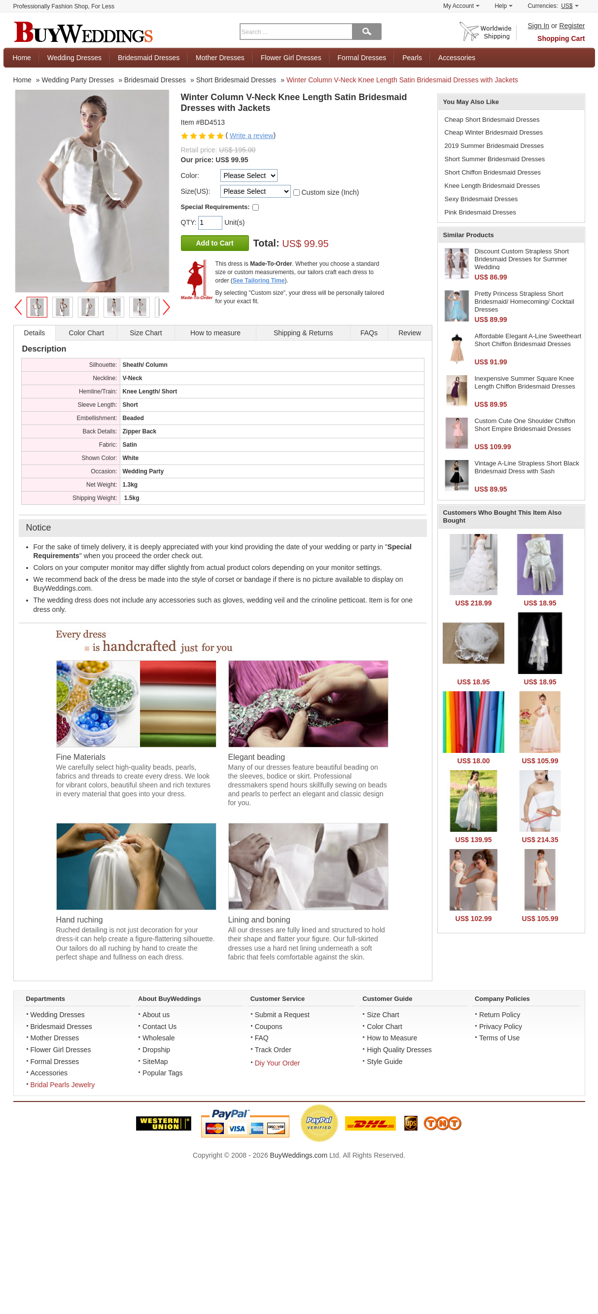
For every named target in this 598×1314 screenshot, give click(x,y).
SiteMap (155, 1061)
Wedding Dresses (74, 58)
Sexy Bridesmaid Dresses (481, 199)
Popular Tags (162, 1073)
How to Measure (392, 1038)
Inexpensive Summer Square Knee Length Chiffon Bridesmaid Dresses (525, 382)
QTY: (190, 222)
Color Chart (384, 1026)
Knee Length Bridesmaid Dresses (492, 185)
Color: (190, 175)
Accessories (456, 58)
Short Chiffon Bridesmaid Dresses (493, 172)
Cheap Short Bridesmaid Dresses (492, 119)
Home (22, 58)
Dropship (156, 1050)
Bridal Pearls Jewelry (63, 1085)
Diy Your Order (277, 1063)
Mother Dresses (220, 58)
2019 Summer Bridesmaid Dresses (494, 145)
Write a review (251, 136)
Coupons (268, 1026)
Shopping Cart (561, 38)
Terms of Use (499, 1038)
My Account (461, 5)
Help (503, 5)
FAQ (262, 1038)
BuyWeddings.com (298, 1155)
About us (156, 1015)
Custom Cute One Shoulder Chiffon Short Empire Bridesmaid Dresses (525, 424)
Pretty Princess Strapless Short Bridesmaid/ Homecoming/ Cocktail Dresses (524, 301)
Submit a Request (282, 1015)
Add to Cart (215, 243)
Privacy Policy (500, 1026)
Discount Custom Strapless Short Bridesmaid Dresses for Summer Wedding (522, 259)
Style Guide (384, 1061)
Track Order (273, 1050)
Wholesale (158, 1038)
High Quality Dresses (399, 1050)
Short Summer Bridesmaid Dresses (495, 159)
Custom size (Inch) (330, 192)
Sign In (539, 26)
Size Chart (383, 1015)
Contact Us (159, 1026)
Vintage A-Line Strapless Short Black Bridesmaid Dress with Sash (527, 467)
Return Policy (499, 1015)
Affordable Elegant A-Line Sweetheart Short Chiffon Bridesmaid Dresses (528, 340)
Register (572, 26)
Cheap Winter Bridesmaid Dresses (494, 132)
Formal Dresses (362, 58)
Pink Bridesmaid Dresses (480, 212)
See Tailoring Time (259, 280)
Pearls (412, 58)
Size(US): (196, 191)
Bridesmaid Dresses (148, 58)
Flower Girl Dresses (291, 58)
